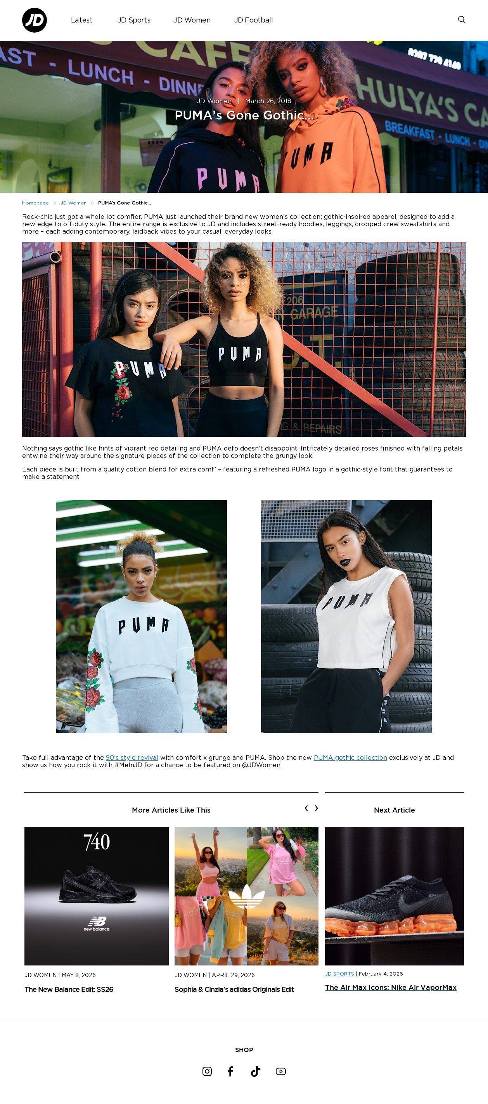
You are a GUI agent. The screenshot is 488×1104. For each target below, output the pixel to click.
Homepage (35, 203)
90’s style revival (132, 758)
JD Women (192, 20)
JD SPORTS (339, 974)
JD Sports (134, 20)
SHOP (244, 1049)
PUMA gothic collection (350, 758)
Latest (82, 20)
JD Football (253, 20)
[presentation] (306, 808)
